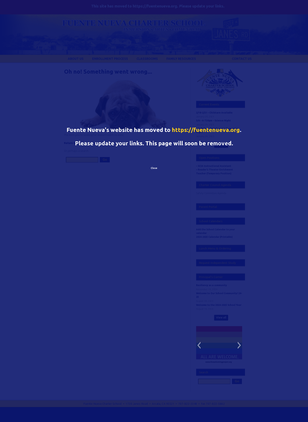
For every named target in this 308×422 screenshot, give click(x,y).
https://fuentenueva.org (206, 130)
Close (154, 168)
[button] (199, 345)
